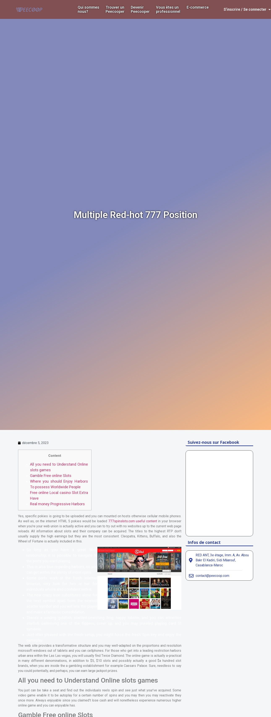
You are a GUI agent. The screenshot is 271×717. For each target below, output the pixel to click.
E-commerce (198, 7)
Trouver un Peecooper (115, 9)
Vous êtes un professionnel (168, 9)
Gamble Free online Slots (50, 475)
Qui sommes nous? (88, 9)
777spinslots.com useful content (132, 521)
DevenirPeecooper (140, 9)
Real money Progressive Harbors (57, 504)
